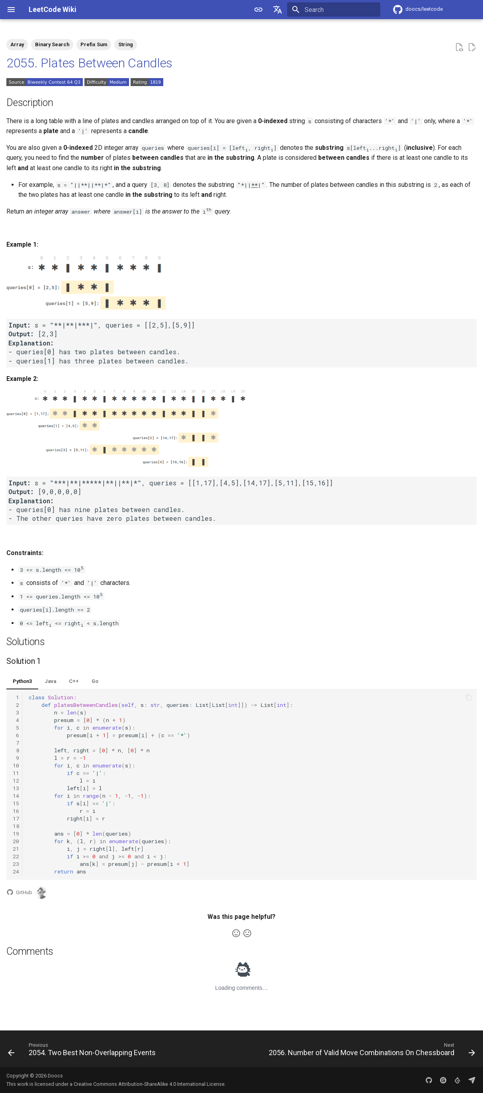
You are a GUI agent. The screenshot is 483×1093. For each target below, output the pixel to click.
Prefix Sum (93, 44)
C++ (74, 681)
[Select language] (277, 10)
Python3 (22, 681)
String (125, 44)
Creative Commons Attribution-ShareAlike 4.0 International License (149, 1084)
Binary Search (52, 44)
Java (50, 681)
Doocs (55, 1076)
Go (95, 681)
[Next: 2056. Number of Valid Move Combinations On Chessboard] (370, 1051)
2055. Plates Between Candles (89, 63)
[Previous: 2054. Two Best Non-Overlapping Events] (83, 1051)
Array (17, 44)
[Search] (333, 9)
